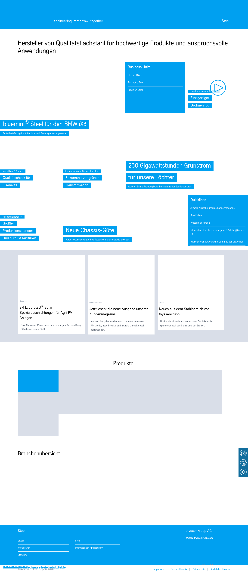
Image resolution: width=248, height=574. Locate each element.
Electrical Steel (135, 75)
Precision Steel (135, 90)
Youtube (207, 547)
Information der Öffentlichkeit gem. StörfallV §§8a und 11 (217, 232)
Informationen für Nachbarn (89, 548)
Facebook (198, 547)
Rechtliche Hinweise (220, 569)
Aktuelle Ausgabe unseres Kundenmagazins (212, 208)
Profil (77, 541)
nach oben (207, 564)
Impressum (159, 569)
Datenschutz (198, 569)
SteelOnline (196, 215)
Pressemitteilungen (200, 223)
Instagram (189, 547)
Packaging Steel (136, 82)
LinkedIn (216, 547)
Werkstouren (24, 548)
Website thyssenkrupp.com (199, 538)
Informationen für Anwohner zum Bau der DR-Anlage (216, 242)
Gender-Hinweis (179, 569)
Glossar (21, 541)
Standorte (23, 555)
